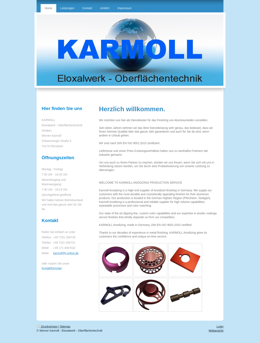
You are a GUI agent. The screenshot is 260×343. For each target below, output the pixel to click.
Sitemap (65, 326)
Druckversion (47, 326)
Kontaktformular (52, 268)
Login (220, 326)
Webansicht (216, 330)
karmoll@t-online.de (66, 253)
